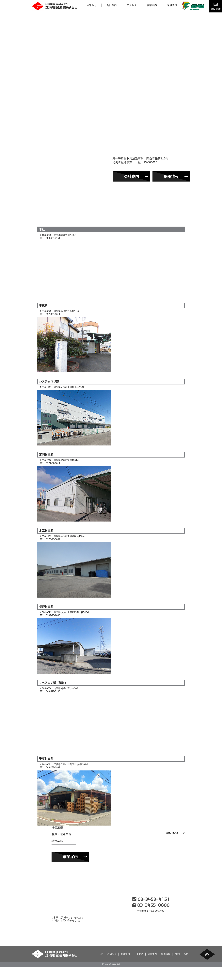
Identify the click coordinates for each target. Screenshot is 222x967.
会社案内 (111, 5)
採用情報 (172, 5)
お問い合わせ (151, 922)
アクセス (132, 5)
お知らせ (91, 5)
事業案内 (152, 5)
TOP (100, 954)
